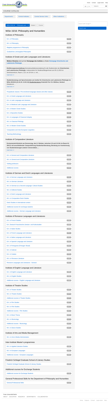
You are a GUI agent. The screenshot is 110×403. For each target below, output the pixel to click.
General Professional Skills (39, 383)
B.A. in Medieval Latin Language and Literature (39, 104)
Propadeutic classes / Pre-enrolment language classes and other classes (39, 92)
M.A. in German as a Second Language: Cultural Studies (39, 185)
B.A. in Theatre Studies (39, 289)
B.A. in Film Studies (39, 302)
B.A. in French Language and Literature (39, 233)
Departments (9, 16)
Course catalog (11, 11)
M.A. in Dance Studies (39, 328)
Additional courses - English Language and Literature (39, 280)
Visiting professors (39, 163)
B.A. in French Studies (39, 220)
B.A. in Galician (39, 250)
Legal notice (100, 2)
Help (106, 2)
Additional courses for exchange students (39, 207)
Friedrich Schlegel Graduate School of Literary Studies (39, 364)
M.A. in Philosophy (39, 43)
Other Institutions (59, 16)
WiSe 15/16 (11, 25)
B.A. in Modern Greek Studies (39, 109)
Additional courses (39, 168)
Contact (94, 2)
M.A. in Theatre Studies (39, 294)
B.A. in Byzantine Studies (39, 113)
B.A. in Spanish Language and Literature (39, 241)
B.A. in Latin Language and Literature (39, 100)
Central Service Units (41, 16)
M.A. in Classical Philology (39, 121)
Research (21, 396)
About (5, 396)
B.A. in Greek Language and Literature (39, 96)
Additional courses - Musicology (39, 323)
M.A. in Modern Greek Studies (39, 125)
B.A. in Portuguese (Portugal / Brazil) (39, 246)
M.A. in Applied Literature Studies (39, 346)
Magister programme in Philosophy (39, 47)
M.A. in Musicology (39, 319)
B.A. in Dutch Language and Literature (39, 194)
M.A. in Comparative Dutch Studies (39, 198)
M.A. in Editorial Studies (39, 190)
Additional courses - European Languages (39, 355)
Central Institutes (24, 16)
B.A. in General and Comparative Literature (39, 155)
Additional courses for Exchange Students (39, 373)
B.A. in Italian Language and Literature (39, 237)
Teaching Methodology (39, 134)
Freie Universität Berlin (10, 394)
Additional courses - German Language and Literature (39, 211)
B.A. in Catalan (39, 254)
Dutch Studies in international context (39, 202)
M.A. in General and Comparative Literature (39, 159)
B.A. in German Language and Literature (39, 177)
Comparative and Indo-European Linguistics (39, 130)
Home (88, 2)
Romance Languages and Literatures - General (39, 262)
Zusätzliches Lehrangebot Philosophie (39, 51)
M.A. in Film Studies (39, 306)
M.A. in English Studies (39, 276)
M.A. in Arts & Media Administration (39, 337)
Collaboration (43, 396)
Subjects (96, 6)
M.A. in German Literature (39, 181)
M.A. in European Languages (39, 350)
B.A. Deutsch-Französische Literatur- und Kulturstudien (39, 224)
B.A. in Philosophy (39, 39)
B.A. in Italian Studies (39, 229)
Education (12, 396)
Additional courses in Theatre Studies (39, 298)
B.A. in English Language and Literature (39, 272)
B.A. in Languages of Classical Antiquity (39, 117)
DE (85, 6)
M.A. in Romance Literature (39, 258)
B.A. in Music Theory (39, 315)
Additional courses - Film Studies (39, 311)
